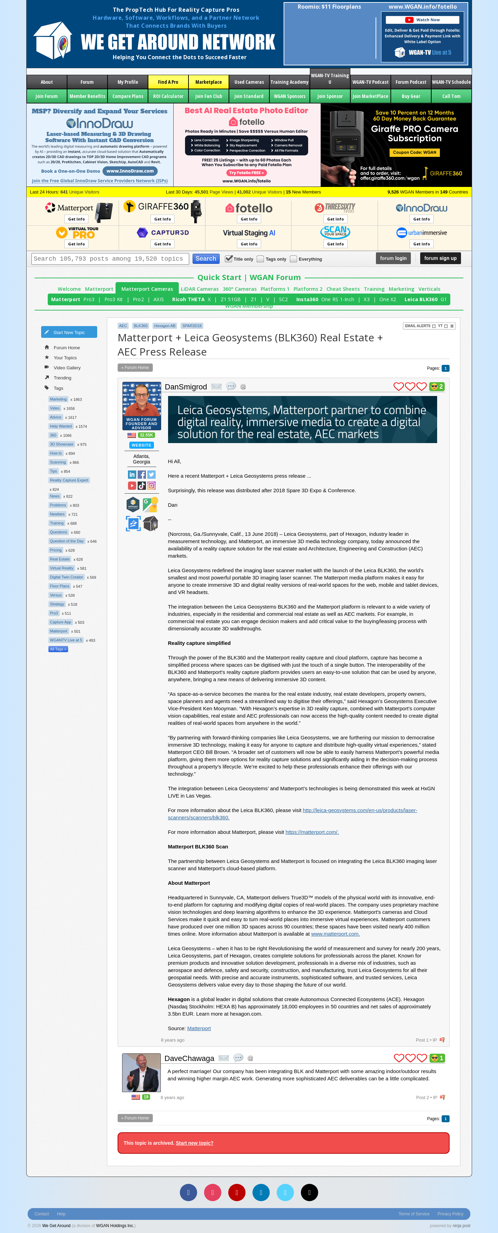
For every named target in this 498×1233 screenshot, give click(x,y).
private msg (216, 387)
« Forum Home (135, 367)
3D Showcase (62, 444)
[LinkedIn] (261, 1192)
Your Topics (61, 357)
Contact (42, 1214)
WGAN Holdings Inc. (115, 1225)
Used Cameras (249, 82)
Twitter (151, 474)
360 (53, 435)
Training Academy (289, 82)
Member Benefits (87, 96)
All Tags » (58, 649)
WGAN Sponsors (289, 96)
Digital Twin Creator (66, 577)
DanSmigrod (186, 386)
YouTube (132, 486)
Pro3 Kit (113, 299)
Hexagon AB (164, 326)
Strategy (57, 604)
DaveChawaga (189, 1058)
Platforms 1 (275, 289)
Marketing (401, 289)
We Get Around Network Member (150, 523)
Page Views (214, 192)
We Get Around (56, 1225)
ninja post (461, 1225)
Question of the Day (67, 541)
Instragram (151, 486)
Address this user (243, 386)
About (47, 82)
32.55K (146, 435)
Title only (239, 258)
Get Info (76, 219)
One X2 (387, 299)
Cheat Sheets (343, 289)
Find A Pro (168, 82)
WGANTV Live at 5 (66, 640)
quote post (231, 386)
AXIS (159, 299)
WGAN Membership (249, 306)
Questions (58, 532)
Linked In (132, 474)
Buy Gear (411, 96)
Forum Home (62, 347)
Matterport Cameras (147, 289)
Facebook (142, 474)
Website (141, 445)
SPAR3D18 (191, 326)
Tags (54, 387)
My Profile (128, 82)
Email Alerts (420, 326)
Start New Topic (64, 332)
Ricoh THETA (188, 299)
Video (55, 408)
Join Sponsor (330, 96)
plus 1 (399, 386)
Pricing (56, 550)
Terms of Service (414, 1214)
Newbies (57, 514)
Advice (56, 417)
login (393, 258)
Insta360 (307, 299)
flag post (442, 1040)
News (55, 496)
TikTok (142, 486)
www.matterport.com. (335, 934)
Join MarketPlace (370, 96)
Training (374, 289)
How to (56, 453)
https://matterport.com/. (312, 832)
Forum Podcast (411, 82)
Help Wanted (61, 426)
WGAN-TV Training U (330, 78)
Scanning (58, 462)
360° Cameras (240, 289)
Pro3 (88, 299)
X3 (367, 299)
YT (443, 326)
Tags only (272, 258)
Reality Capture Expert (69, 480)
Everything (306, 258)
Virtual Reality (62, 568)
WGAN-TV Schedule (451, 82)
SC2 (283, 299)
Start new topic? (194, 1143)
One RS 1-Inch (337, 299)
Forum (87, 82)
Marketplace (208, 82)
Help (61, 1214)
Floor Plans (60, 586)
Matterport (99, 289)
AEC (123, 326)
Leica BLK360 (421, 299)
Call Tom (451, 96)
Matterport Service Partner (133, 504)
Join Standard (249, 96)
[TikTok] (309, 1192)
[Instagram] (212, 1192)
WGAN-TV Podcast (370, 82)
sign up (440, 258)
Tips (53, 471)
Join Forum (47, 96)
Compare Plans (127, 96)
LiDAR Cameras (200, 289)
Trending (58, 377)
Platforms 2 (308, 289)
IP (435, 1040)
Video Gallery (63, 367)
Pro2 (138, 299)
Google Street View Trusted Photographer (150, 504)
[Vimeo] (285, 1192)
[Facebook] (188, 1192)
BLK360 (140, 326)
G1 (444, 299)
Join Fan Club (208, 96)
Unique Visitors (80, 192)
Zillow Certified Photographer (133, 523)
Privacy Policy (450, 1214)
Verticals (429, 289)
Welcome (69, 289)
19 (146, 1097)
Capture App (60, 622)
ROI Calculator (168, 96)
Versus (56, 595)
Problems (58, 505)
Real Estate (60, 559)
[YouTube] (237, 1192)
